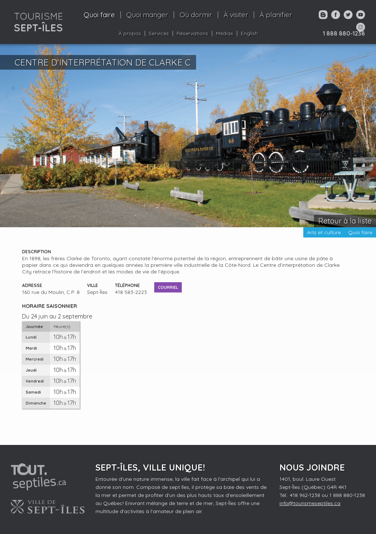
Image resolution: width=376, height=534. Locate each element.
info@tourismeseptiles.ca (309, 503)
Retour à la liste (345, 220)
